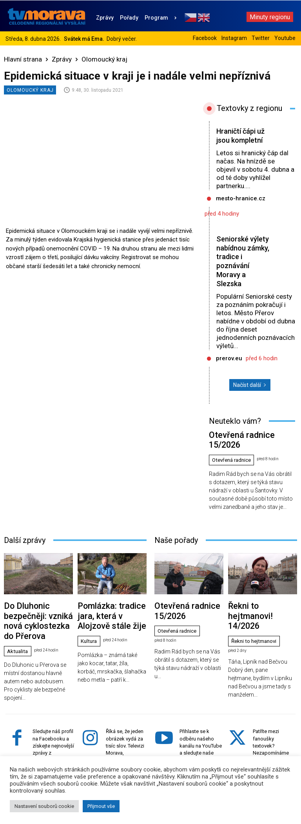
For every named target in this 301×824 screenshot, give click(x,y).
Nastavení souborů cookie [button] (44, 806)
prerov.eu (229, 358)
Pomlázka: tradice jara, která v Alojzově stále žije (111, 593)
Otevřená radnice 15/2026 (239, 433)
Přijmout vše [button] (101, 806)
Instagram (234, 38)
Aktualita (18, 615)
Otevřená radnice (233, 446)
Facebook (205, 38)
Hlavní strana (23, 59)
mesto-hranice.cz (240, 198)
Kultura (90, 609)
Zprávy (62, 59)
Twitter (261, 38)
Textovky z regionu (249, 108)
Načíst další (250, 385)
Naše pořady (176, 525)
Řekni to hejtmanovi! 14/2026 (261, 590)
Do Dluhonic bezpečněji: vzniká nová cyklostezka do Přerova (36, 596)
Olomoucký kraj (104, 59)
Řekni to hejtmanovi (256, 603)
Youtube (285, 38)
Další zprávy (24, 525)
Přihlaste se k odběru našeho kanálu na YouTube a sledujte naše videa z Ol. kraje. (201, 709)
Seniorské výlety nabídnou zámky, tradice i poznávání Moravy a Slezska (242, 261)
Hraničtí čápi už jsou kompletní (242, 136)
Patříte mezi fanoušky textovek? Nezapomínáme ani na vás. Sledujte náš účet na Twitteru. (272, 716)
